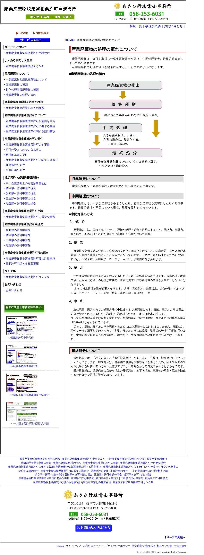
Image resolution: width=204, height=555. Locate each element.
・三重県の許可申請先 (16, 240)
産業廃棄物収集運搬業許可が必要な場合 (142, 462)
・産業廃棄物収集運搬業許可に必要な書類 (29, 216)
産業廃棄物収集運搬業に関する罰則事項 (78, 466)
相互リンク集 (164, 545)
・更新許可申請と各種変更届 (21, 263)
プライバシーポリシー (117, 545)
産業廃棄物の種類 (156, 459)
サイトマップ (73, 545)
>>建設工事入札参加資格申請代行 (26, 395)
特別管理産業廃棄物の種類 (36, 462)
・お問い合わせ (12, 290)
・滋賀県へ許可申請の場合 (19, 203)
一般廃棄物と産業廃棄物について (125, 459)
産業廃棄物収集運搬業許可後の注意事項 (56, 482)
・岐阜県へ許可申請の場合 (21, 188)
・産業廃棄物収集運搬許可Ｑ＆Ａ (23, 66)
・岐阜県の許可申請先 (16, 235)
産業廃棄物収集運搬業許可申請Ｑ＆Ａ (83, 459)
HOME (69, 39)
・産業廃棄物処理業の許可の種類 (23, 107)
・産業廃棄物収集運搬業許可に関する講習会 (30, 159)
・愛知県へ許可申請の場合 (19, 193)
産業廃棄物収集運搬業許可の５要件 (123, 466)
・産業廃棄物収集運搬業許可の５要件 (26, 144)
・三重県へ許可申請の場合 (21, 198)
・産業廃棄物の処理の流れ (19, 94)
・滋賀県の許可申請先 (16, 245)
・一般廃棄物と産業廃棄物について (25, 79)
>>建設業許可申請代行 (18, 337)
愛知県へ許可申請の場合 (78, 474)
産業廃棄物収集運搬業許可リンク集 (132, 482)
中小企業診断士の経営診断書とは (148, 471)
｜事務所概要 (151, 26)
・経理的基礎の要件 (15, 154)
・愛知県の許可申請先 (16, 230)
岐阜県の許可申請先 (82, 478)
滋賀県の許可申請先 (156, 478)
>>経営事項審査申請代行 (21, 366)
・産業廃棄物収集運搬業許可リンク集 (26, 276)
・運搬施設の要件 (14, 164)
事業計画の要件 (119, 471)
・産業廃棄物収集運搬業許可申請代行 (26, 52)
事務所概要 (179, 545)
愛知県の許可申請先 (107, 478)
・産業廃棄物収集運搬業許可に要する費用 (29, 126)
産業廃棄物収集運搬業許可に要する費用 (31, 466)
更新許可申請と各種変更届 (95, 482)
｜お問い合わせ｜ (173, 26)
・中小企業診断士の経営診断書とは (25, 183)
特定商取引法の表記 (144, 545)
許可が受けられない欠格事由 (161, 466)
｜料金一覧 (134, 26)
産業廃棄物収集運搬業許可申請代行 (40, 459)
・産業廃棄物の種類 (15, 84)
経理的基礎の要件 (29, 471)
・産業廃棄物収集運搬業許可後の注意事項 (29, 258)
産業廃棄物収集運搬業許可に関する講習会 (64, 471)
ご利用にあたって (93, 545)
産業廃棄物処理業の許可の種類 (100, 462)
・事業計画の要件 (14, 170)
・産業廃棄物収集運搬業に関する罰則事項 (29, 131)
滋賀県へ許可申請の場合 (137, 474)
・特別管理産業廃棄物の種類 (21, 89)
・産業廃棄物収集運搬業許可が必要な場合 (29, 121)
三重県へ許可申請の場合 (107, 474)
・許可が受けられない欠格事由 (22, 149)
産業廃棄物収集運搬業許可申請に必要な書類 (44, 478)
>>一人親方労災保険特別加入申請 (26, 423)
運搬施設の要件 (99, 471)
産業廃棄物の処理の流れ (66, 462)
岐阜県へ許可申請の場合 (49, 474)
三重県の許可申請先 (132, 478)
